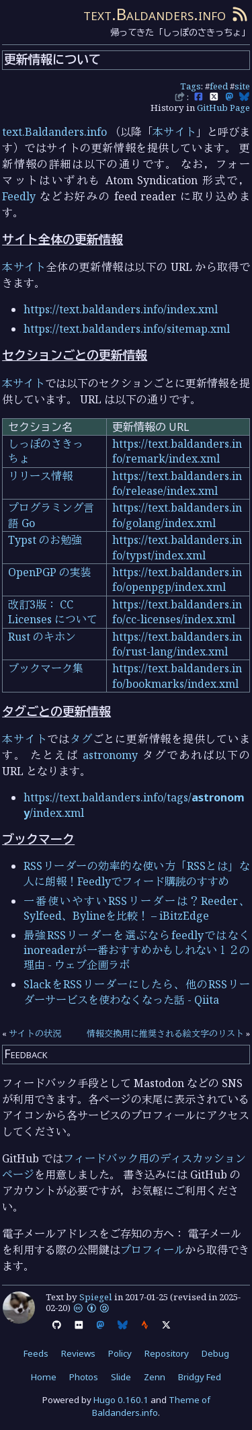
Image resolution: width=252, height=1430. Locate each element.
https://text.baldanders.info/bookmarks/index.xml (177, 675)
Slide (121, 1377)
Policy (120, 1353)
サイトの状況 (35, 1033)
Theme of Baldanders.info (151, 1406)
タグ (81, 738)
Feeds (36, 1353)
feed (219, 86)
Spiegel (95, 1297)
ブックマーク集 (45, 668)
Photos (83, 1377)
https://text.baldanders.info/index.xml (121, 309)
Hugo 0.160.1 (121, 1400)
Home (43, 1377)
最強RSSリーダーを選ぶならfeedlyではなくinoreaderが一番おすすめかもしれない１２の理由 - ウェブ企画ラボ (137, 950)
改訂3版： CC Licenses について (52, 612)
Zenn (154, 1377)
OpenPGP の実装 (49, 572)
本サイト (174, 131)
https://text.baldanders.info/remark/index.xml (177, 451)
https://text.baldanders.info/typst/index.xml (177, 547)
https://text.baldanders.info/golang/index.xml (177, 515)
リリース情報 (40, 476)
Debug (215, 1353)
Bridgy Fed (199, 1377)
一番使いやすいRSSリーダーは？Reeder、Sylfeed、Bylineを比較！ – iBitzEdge (137, 908)
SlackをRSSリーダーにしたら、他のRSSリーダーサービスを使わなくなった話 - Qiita (137, 991)
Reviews (78, 1353)
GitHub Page (223, 108)
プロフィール (152, 1249)
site (242, 86)
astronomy (110, 755)
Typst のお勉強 (45, 539)
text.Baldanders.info (154, 14)
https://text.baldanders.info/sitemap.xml (127, 328)
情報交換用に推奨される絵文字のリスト (165, 1033)
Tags (190, 86)
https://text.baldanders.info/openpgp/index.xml (177, 579)
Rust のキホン (42, 636)
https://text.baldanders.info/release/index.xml (177, 483)
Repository (166, 1353)
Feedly (19, 196)
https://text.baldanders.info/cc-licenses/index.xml (177, 612)
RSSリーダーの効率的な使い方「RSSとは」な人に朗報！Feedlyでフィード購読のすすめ (137, 873)
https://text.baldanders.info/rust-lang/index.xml (177, 644)
